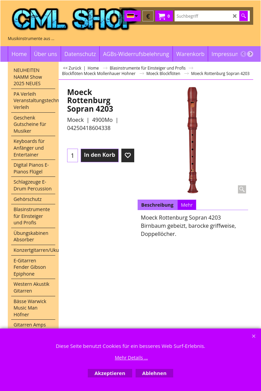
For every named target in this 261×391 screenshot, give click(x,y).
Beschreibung (157, 205)
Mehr (187, 205)
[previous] (243, 54)
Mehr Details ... (131, 357)
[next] (250, 54)
